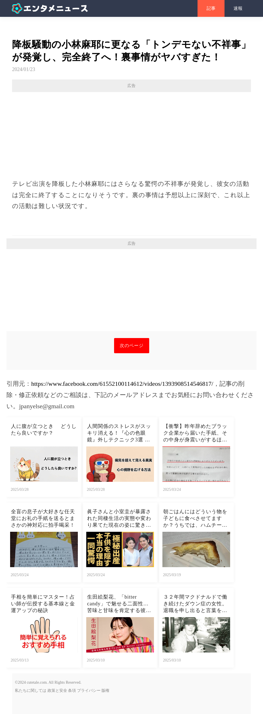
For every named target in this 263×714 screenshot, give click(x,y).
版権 (105, 690)
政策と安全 (57, 690)
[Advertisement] (131, 132)
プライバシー (89, 690)
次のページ (132, 345)
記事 (211, 8)
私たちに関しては (30, 690)
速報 (237, 8)
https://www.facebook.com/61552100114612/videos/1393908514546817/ (122, 383)
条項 (72, 690)
